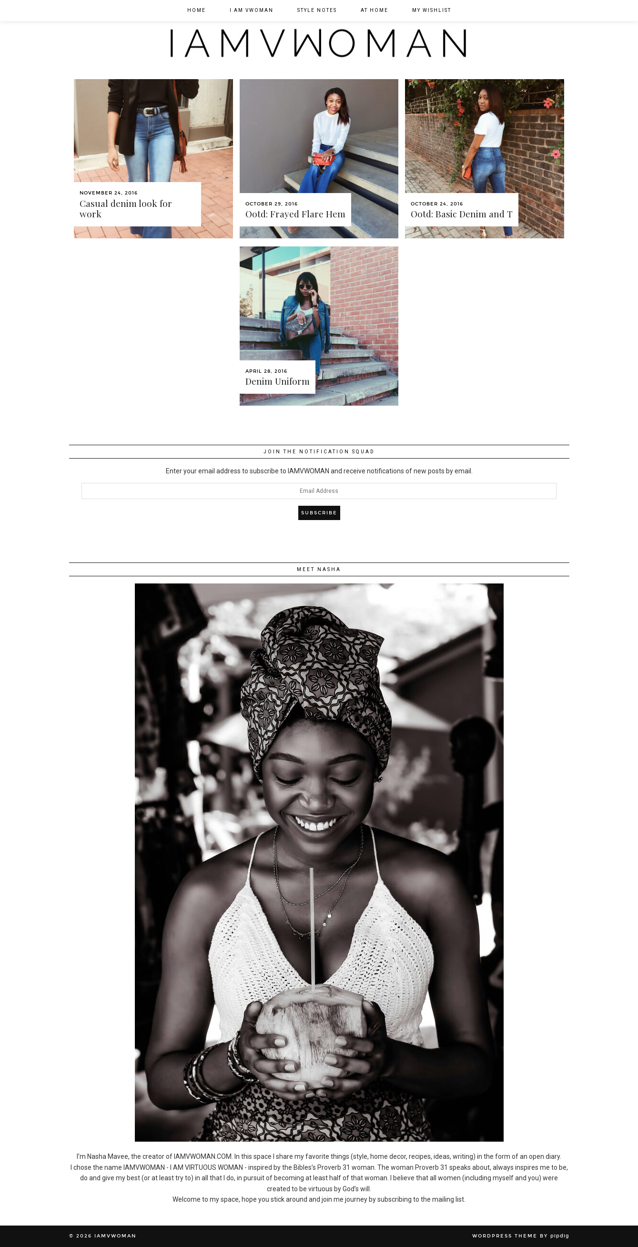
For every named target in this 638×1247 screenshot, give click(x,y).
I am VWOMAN (251, 10)
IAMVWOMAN (115, 1236)
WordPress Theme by (520, 1236)
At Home (374, 10)
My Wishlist (431, 10)
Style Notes (317, 10)
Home (196, 10)
